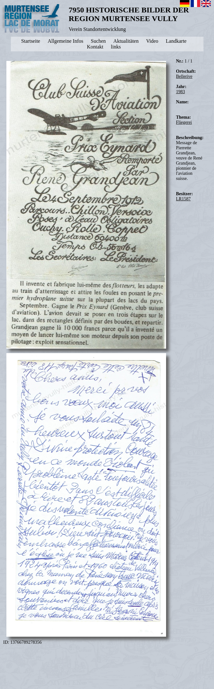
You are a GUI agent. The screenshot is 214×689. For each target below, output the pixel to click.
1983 (180, 91)
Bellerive (184, 76)
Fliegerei (184, 122)
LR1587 (183, 198)
